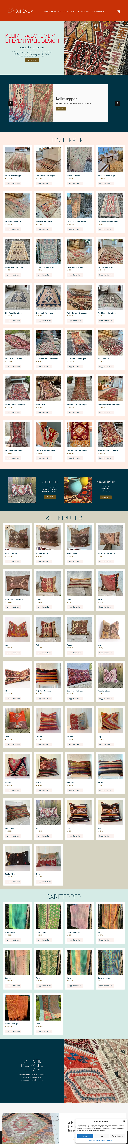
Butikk (61, 11)
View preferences (117, 1136)
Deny (101, 1136)
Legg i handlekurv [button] (13, 183)
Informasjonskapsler (94, 1140)
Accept (85, 1136)
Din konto (71, 11)
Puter (53, 11)
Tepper (47, 11)
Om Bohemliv (97, 11)
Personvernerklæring (106, 1140)
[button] (124, 1121)
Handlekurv (83, 11)
